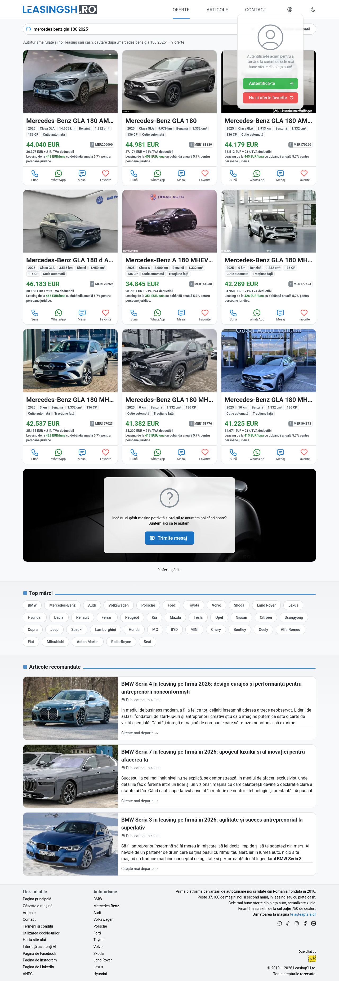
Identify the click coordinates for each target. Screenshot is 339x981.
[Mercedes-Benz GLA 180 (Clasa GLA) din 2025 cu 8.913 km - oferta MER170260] (268, 108)
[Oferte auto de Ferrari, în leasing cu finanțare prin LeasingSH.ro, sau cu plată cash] (107, 617)
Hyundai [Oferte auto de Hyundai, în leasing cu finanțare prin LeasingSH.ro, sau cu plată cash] (100, 974)
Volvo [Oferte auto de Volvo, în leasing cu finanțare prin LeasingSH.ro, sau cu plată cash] (98, 947)
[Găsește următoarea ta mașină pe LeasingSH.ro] (60, 9)
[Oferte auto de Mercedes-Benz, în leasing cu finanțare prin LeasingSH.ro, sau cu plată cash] (62, 605)
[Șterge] (253, 29)
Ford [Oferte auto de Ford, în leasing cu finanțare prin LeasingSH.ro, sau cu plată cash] (97, 933)
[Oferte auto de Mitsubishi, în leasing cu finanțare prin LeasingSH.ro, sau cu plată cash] (55, 642)
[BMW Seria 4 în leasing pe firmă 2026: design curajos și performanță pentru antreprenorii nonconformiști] (169, 708)
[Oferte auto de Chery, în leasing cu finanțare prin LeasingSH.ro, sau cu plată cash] (216, 629)
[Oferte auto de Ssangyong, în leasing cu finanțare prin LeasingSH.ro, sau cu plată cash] (294, 617)
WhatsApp (58, 175)
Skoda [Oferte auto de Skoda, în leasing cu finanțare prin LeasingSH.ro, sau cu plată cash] (98, 953)
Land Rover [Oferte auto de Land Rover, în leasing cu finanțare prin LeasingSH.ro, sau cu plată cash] (102, 960)
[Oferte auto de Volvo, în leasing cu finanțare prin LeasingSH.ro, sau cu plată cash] (216, 605)
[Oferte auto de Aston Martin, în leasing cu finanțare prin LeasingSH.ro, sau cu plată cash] (88, 642)
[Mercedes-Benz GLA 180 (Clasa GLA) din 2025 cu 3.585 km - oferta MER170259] (70, 248)
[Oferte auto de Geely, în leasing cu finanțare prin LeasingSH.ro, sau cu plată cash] (263, 629)
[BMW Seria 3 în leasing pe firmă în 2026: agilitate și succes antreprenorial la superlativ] (169, 844)
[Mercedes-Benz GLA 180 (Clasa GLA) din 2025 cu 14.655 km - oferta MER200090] (70, 108)
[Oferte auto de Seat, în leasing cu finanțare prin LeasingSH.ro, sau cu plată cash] (147, 642)
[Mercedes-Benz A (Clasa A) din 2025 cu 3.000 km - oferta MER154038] (169, 248)
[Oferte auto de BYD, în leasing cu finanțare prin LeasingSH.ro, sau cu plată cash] (174, 629)
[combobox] (145, 29)
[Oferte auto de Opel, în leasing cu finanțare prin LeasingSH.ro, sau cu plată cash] (219, 617)
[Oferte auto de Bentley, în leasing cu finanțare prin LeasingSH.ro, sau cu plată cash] (240, 629)
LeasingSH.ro (304, 968)
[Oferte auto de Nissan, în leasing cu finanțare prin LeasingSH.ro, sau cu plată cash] (241, 617)
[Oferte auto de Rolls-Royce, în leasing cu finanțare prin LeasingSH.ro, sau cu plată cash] (121, 642)
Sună (35, 175)
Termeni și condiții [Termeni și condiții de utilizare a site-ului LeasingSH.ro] (38, 926)
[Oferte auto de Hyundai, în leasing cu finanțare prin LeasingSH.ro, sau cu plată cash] (35, 617)
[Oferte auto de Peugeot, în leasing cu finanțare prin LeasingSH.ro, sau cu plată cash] (132, 617)
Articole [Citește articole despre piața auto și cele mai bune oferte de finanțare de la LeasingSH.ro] (29, 913)
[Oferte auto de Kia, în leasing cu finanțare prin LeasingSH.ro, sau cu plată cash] (154, 617)
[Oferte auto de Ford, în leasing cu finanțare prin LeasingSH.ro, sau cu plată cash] (171, 605)
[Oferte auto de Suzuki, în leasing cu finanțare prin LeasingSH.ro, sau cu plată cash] (76, 629)
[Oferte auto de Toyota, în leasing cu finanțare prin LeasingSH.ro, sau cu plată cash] (193, 605)
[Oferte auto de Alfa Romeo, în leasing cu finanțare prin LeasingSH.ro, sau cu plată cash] (290, 629)
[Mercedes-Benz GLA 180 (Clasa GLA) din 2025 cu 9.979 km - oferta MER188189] (169, 108)
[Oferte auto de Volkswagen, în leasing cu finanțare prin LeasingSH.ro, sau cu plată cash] (119, 605)
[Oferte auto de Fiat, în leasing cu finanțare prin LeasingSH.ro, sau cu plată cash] (31, 642)
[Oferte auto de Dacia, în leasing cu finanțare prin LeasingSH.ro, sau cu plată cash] (59, 617)
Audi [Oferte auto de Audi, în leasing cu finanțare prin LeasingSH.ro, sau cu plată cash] (97, 913)
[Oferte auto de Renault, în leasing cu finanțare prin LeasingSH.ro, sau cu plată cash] (82, 617)
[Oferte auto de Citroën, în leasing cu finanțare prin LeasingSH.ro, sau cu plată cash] (266, 617)
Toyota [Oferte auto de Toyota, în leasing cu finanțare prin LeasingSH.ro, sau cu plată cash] (99, 940)
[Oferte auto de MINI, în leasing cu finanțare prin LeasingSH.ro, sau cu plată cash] (194, 629)
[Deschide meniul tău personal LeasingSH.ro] (289, 9)
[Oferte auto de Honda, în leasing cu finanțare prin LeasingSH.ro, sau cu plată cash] (134, 629)
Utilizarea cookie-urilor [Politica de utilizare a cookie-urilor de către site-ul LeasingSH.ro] (41, 933)
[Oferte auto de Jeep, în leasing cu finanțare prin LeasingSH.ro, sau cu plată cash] (54, 629)
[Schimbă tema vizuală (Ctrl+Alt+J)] (313, 9)
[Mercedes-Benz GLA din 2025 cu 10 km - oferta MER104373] (268, 387)
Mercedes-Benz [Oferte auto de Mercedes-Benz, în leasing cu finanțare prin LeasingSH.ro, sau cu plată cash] (106, 906)
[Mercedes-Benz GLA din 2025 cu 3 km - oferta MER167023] (70, 387)
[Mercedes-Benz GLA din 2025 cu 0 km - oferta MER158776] (169, 387)
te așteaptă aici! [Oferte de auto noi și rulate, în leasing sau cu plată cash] (303, 914)
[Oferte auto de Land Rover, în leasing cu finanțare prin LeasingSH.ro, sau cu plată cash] (266, 605)
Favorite (105, 175)
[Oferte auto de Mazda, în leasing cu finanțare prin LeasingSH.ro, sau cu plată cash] (175, 617)
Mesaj (82, 175)
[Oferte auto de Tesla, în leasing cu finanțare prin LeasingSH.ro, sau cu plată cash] (198, 617)
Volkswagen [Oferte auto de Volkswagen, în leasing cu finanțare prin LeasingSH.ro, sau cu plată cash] (103, 919)
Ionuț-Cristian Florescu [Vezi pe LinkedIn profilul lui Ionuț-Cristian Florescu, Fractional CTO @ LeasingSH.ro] (312, 958)
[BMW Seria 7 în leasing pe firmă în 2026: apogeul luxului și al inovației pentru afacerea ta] (169, 776)
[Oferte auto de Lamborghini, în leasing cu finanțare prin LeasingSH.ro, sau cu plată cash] (105, 629)
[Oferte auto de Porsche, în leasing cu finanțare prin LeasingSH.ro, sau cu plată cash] (148, 605)
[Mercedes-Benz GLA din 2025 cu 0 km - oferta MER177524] (268, 248)
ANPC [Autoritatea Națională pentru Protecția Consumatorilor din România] (28, 974)
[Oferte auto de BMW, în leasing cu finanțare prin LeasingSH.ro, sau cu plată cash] (32, 605)
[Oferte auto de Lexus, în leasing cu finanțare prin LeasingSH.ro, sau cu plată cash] (293, 605)
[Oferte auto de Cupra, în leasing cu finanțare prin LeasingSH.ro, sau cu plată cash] (33, 629)
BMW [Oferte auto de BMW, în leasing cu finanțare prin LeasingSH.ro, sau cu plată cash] (97, 899)
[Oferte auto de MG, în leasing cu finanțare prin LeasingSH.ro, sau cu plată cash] (155, 629)
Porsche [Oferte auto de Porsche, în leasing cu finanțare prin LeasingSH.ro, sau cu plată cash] (100, 926)
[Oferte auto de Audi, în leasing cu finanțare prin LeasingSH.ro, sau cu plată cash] (92, 605)
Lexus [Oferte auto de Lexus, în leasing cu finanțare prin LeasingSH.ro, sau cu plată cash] (98, 967)
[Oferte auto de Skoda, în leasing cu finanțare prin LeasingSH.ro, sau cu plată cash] (239, 605)
